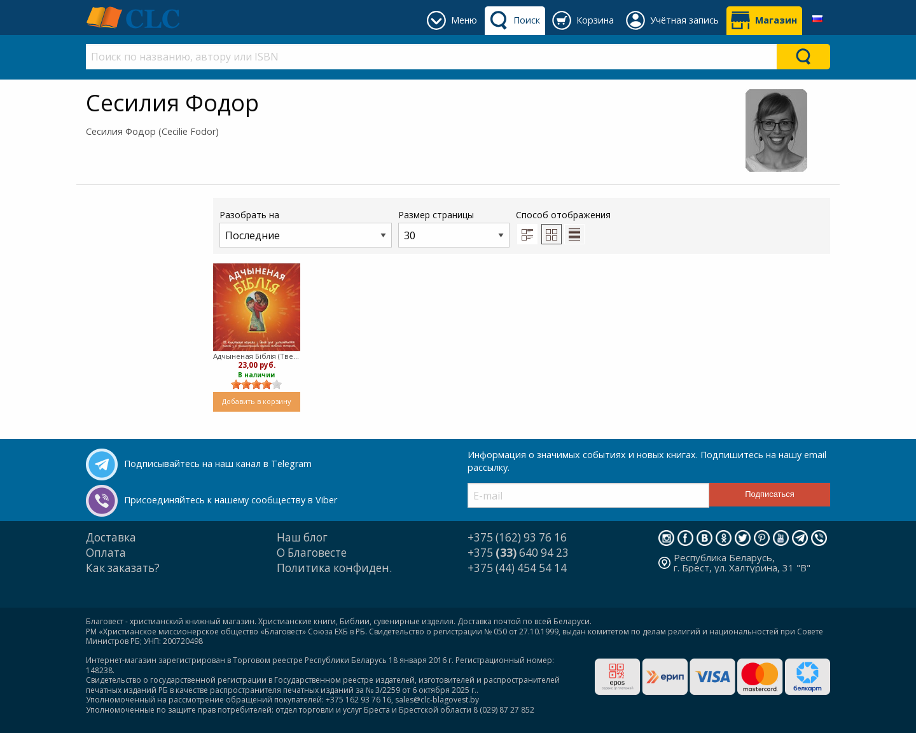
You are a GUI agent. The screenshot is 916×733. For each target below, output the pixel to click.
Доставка (111, 537)
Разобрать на (305, 228)
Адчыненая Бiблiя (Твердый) (256, 356)
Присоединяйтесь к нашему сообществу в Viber (230, 500)
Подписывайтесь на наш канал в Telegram (218, 463)
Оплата (106, 552)
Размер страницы (454, 228)
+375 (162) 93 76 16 (517, 537)
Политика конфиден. (334, 568)
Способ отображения (563, 226)
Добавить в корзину (256, 401)
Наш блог (302, 537)
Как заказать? (123, 568)
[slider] (256, 384)
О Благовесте (312, 552)
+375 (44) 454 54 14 (517, 568)
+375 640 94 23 (518, 552)
